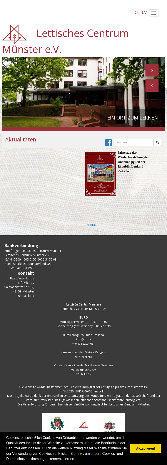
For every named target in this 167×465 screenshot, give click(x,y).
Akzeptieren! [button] (145, 448)
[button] (152, 85)
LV (144, 12)
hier (80, 453)
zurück (91, 224)
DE (136, 12)
